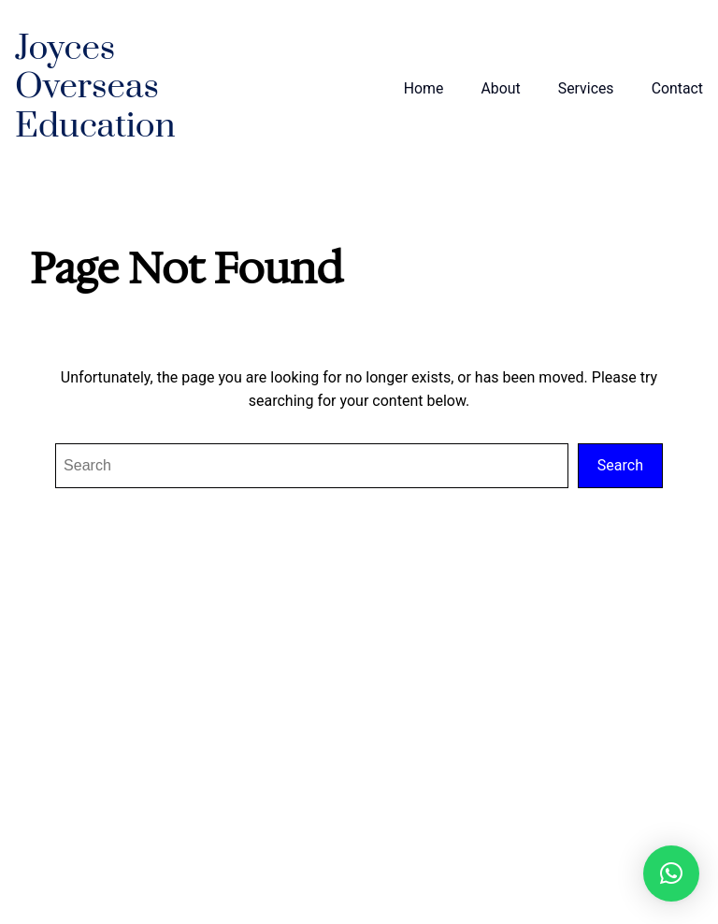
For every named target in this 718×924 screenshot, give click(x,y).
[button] (671, 873)
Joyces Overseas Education (95, 88)
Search (620, 465)
